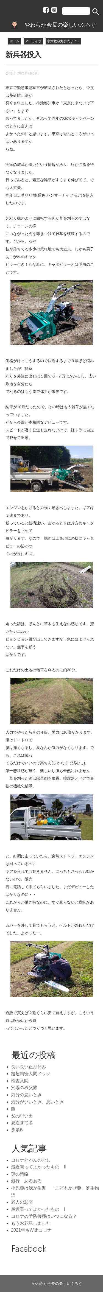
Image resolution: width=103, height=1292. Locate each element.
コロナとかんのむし (31, 1160)
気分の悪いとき (26, 1094)
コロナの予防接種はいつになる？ (44, 1216)
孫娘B (17, 1130)
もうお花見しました (31, 1223)
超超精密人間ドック (31, 1073)
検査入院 (20, 1080)
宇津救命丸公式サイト (63, 41)
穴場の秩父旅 (24, 1087)
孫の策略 (20, 1174)
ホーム (15, 41)
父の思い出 (22, 1116)
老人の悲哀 (22, 1202)
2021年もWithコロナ (31, 1230)
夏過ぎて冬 (22, 1122)
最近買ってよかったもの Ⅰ (38, 1209)
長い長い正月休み (28, 1066)
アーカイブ (33, 41)
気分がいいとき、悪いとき (37, 1102)
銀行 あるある (26, 1181)
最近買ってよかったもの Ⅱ (38, 1167)
